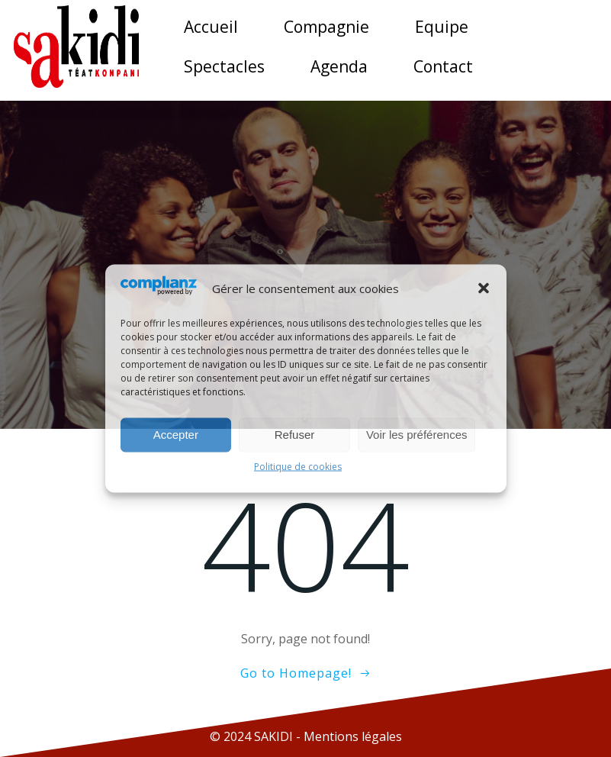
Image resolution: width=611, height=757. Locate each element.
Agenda (339, 66)
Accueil (211, 26)
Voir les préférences (417, 434)
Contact (443, 66)
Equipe (441, 26)
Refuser (295, 434)
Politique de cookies (298, 465)
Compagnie (326, 26)
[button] (483, 288)
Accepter (175, 434)
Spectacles (224, 66)
